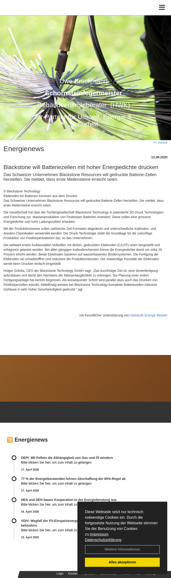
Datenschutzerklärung (103, 540)
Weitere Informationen (122, 549)
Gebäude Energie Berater (148, 315)
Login (60, 573)
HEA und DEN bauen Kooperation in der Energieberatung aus (69, 500)
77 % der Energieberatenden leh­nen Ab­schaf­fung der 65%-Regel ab (73, 479)
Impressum (99, 534)
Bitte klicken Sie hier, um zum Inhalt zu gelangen (56, 462)
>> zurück (160, 142)
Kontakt (73, 573)
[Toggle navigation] (161, 7)
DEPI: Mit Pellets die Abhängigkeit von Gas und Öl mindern (69, 458)
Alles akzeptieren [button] (122, 562)
